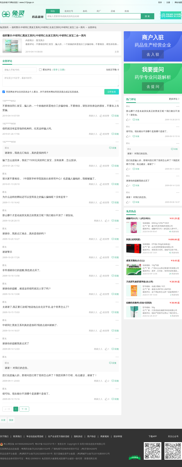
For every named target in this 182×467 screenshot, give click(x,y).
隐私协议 (78, 436)
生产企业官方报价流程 (58, 436)
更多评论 (174, 98)
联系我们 (17, 436)
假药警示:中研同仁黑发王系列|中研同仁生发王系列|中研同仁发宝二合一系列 (48, 27)
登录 (160, 2)
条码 (85, 11)
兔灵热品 (131, 211)
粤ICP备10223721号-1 (45, 443)
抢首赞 (104, 115)
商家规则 (104, 436)
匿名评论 (45, 69)
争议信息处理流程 (34, 436)
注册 (168, 2)
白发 (3, 419)
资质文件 (61, 443)
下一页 (24, 409)
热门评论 (131, 99)
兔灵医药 (4, 27)
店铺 (113, 11)
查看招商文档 (90, 458)
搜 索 (147, 16)
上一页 (7, 409)
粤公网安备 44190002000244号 (19, 443)
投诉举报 (118, 436)
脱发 (11, 419)
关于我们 (4, 436)
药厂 (99, 11)
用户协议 (91, 436)
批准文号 (69, 11)
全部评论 (7, 61)
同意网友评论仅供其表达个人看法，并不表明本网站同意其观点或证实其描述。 (41, 91)
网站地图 (178, 2)
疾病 (127, 11)
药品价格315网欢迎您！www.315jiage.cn (17, 2)
